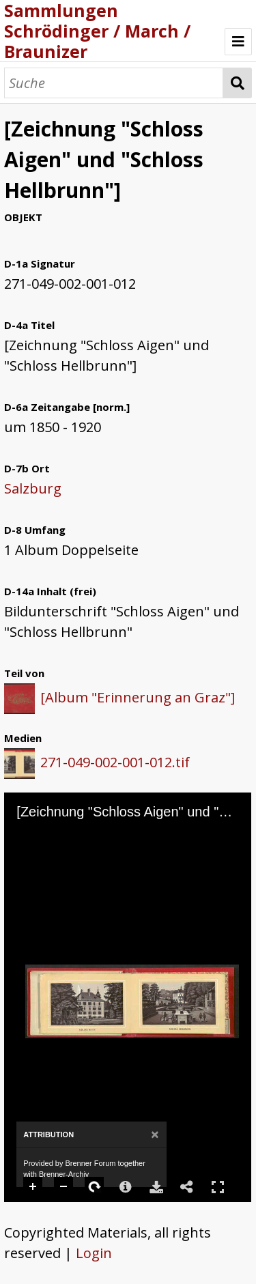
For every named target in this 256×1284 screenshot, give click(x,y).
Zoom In (33, 1187)
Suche (237, 83)
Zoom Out (64, 1187)
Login (94, 1253)
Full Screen (218, 1186)
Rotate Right (95, 1187)
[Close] (155, 1135)
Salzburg (32, 488)
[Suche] (113, 83)
